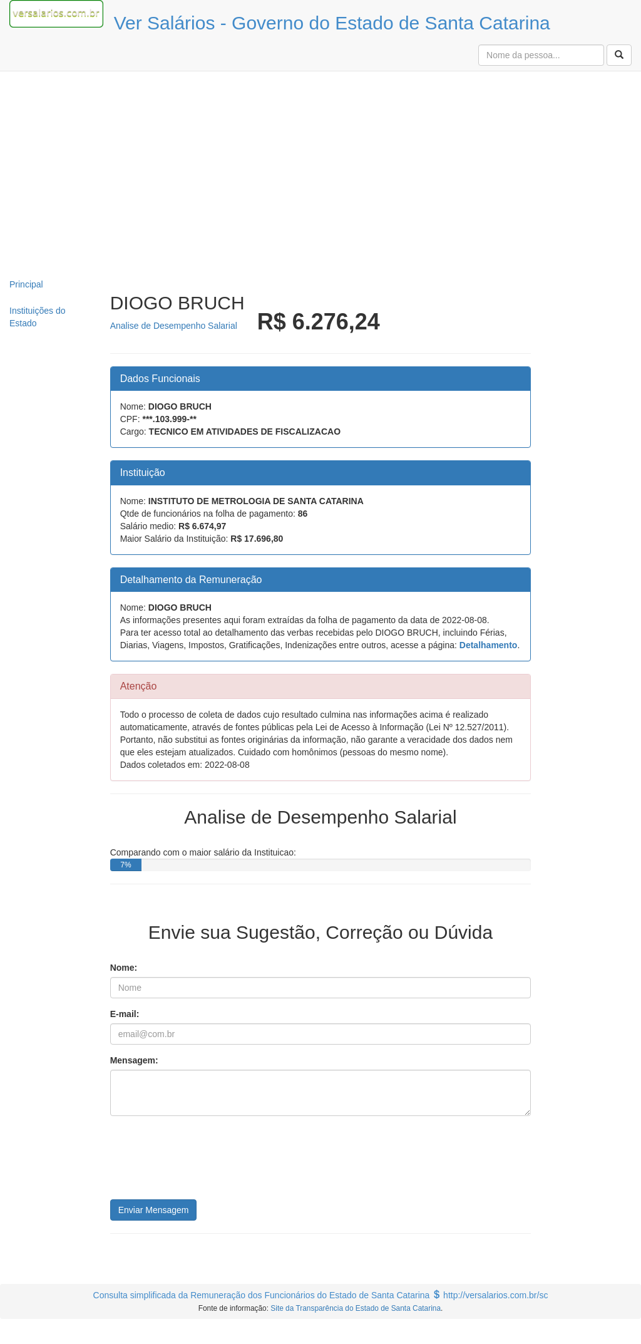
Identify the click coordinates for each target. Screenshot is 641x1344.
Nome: (124, 968)
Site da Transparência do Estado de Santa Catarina (355, 1308)
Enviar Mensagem (153, 1210)
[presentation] (205, 1162)
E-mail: (125, 1014)
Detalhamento (488, 645)
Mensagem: (134, 1060)
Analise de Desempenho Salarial (173, 326)
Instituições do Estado (37, 317)
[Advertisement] (321, 171)
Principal (26, 284)
